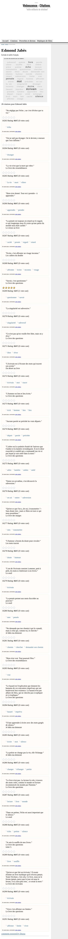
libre (29, 65)
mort (15, 96)
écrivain (31, 89)
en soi (39, 82)
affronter (40, 79)
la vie (9, 84)
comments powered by (13, 934)
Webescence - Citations (36, 5)
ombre (38, 65)
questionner (25, 69)
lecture (38, 67)
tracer (19, 94)
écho (28, 67)
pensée (10, 78)
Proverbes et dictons (27, 41)
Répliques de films (44, 41)
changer (20, 86)
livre (30, 62)
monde (29, 74)
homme (29, 79)
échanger (37, 94)
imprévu (19, 89)
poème (18, 67)
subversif (11, 62)
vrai (40, 76)
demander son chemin (34, 647)
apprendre (32, 92)
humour (19, 74)
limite (32, 76)
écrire (31, 86)
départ (10, 94)
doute (25, 72)
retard (9, 76)
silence (39, 96)
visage (20, 99)
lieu (41, 92)
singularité (22, 84)
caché (29, 96)
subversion (20, 76)
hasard (9, 89)
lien (22, 96)
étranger (37, 84)
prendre (10, 92)
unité (27, 94)
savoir (9, 72)
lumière (20, 92)
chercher (38, 69)
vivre (39, 86)
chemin (38, 74)
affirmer (10, 99)
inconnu (9, 86)
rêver (17, 72)
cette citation (18, 131)
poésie (22, 62)
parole (39, 62)
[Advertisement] (36, 24)
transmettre (11, 69)
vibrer (8, 65)
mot (19, 81)
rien (41, 89)
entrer (11, 82)
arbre (8, 67)
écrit (8, 96)
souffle (19, 65)
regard (20, 79)
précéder (29, 82)
